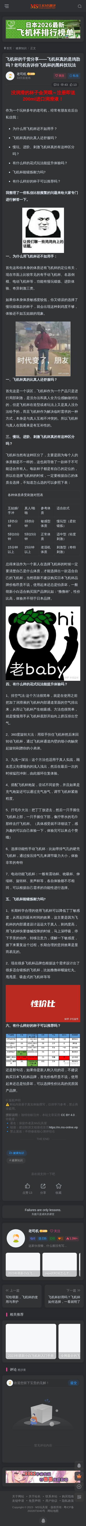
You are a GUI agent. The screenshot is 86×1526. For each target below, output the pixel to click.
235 (42, 1238)
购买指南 (68, 1496)
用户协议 (51, 1500)
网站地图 (52, 1510)
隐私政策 (68, 1500)
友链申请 (18, 1500)
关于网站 (18, 1496)
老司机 (21, 74)
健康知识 (21, 48)
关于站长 (35, 1496)
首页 (8, 48)
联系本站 (51, 1496)
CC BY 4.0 (68, 1115)
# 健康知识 (16, 1160)
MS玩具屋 (41, 1507)
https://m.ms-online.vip (63, 1127)
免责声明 (35, 1500)
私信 (73, 75)
